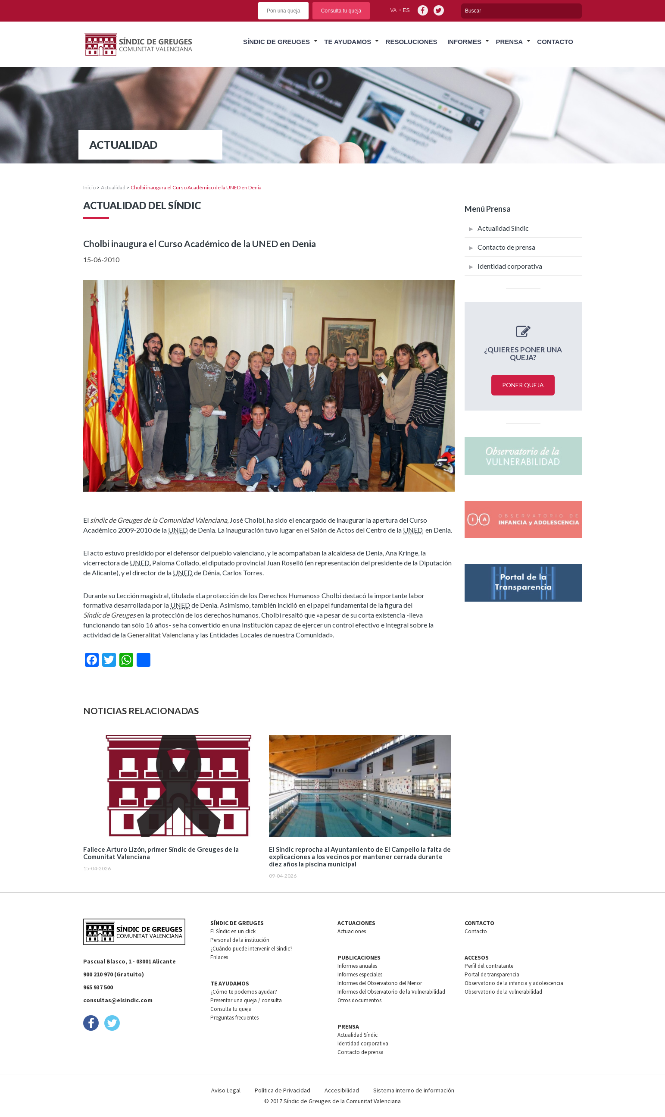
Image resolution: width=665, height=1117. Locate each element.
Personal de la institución (239, 940)
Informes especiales (359, 974)
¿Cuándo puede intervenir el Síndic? (251, 948)
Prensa (509, 41)
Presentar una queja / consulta (246, 1000)
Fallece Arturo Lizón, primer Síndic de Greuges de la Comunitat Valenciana (161, 853)
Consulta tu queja (341, 11)
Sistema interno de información (413, 1090)
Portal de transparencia (492, 974)
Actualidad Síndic (503, 228)
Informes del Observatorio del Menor (379, 983)
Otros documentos (359, 1000)
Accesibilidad (342, 1090)
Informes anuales (357, 966)
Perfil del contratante (489, 966)
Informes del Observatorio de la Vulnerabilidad (391, 991)
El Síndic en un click (233, 931)
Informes (464, 41)
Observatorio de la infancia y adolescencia (514, 983)
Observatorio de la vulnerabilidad (503, 991)
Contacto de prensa (506, 247)
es (406, 10)
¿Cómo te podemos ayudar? (243, 991)
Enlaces (219, 957)
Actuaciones (351, 931)
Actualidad (113, 187)
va (393, 10)
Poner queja (523, 385)
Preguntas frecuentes (234, 1017)
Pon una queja (283, 11)
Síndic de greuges (276, 41)
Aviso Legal (225, 1090)
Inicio (89, 187)
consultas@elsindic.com (118, 1000)
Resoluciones (411, 41)
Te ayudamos (347, 41)
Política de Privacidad (282, 1090)
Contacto (555, 41)
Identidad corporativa (510, 266)
